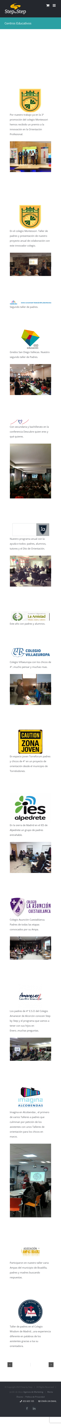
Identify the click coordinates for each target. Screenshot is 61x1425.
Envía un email (47, 1401)
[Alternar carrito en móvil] (47, 5)
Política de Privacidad (35, 1396)
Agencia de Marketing (33, 1392)
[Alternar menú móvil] (54, 5)
